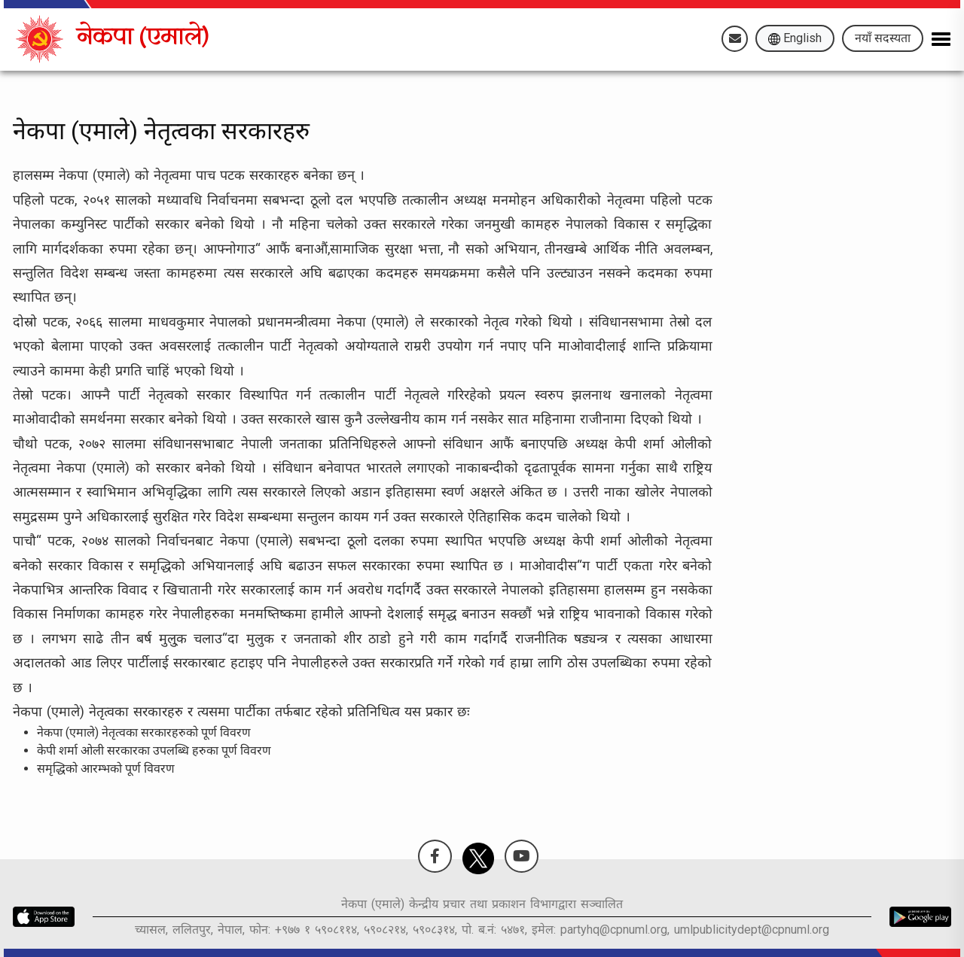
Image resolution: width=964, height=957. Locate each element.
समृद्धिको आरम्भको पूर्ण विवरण (106, 768)
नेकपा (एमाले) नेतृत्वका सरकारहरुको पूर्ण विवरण (144, 732)
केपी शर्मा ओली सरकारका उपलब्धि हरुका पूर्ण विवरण (154, 750)
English (795, 38)
